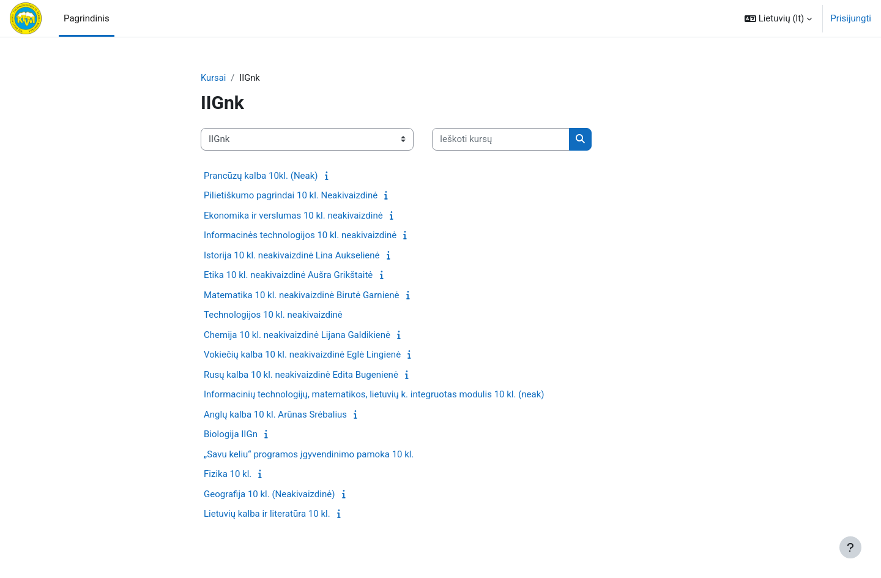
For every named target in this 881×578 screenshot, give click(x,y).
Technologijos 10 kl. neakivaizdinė (273, 315)
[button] (778, 18)
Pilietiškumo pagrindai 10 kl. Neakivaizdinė (290, 195)
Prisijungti (850, 18)
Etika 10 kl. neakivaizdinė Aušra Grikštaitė (288, 275)
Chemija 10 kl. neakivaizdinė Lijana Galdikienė (297, 334)
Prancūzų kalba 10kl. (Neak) (261, 175)
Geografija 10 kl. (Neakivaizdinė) (269, 494)
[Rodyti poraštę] (850, 547)
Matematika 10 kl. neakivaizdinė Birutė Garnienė (301, 295)
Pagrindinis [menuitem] (87, 18)
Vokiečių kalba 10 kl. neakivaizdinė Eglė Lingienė (302, 355)
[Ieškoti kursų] (501, 140)
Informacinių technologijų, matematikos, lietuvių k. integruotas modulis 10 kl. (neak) (374, 394)
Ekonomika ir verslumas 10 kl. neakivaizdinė (293, 215)
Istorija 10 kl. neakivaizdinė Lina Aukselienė (292, 255)
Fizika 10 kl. (227, 474)
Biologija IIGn (231, 434)
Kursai (213, 77)
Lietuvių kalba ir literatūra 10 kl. (267, 514)
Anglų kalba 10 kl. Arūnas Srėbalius (275, 414)
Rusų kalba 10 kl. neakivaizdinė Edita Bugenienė (301, 374)
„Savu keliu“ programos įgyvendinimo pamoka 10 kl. (309, 454)
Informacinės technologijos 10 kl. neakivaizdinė (300, 235)
